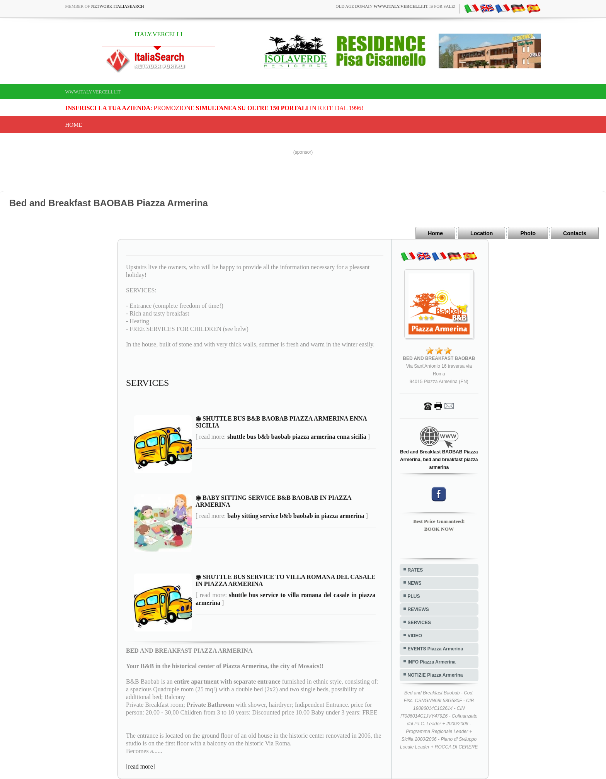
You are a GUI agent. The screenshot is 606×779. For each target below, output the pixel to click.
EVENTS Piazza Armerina (435, 649)
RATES (415, 570)
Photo (528, 233)
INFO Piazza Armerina (432, 662)
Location (481, 233)
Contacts (574, 233)
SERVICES (419, 622)
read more (140, 766)
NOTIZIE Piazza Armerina (435, 675)
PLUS (414, 596)
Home (73, 125)
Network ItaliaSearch (117, 6)
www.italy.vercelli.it (93, 92)
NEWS (415, 583)
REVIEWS (418, 609)
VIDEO (415, 635)
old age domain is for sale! (396, 6)
